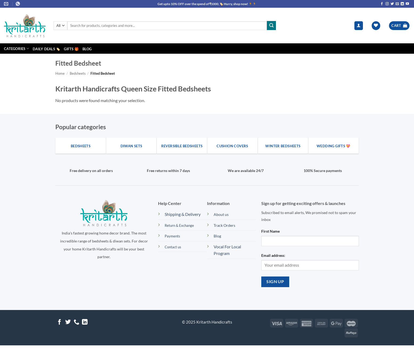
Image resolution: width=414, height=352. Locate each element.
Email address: (273, 255)
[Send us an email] (397, 4)
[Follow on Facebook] (381, 4)
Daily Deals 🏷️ (46, 49)
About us (221, 214)
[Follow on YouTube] (407, 4)
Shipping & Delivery (183, 214)
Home (60, 73)
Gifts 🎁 (71, 49)
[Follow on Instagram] (387, 4)
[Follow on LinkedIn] (402, 4)
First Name (270, 231)
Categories (16, 48)
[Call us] (76, 322)
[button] (358, 25)
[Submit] (271, 25)
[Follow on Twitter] (392, 4)
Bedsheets (78, 73)
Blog (87, 49)
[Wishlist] (376, 25)
